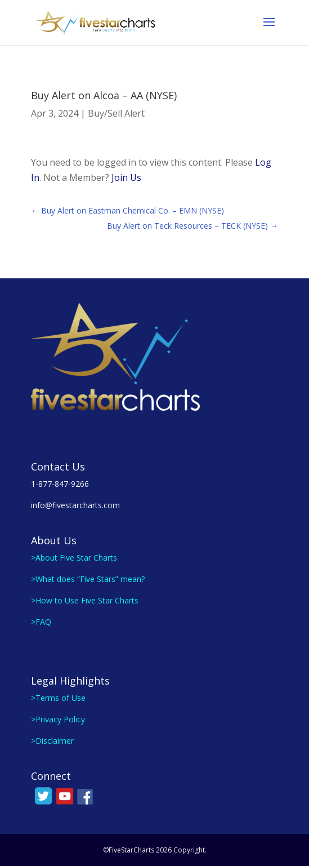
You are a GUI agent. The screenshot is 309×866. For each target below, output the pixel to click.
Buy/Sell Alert (116, 113)
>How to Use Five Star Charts (84, 600)
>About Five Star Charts (74, 557)
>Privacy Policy (58, 719)
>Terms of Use (58, 697)
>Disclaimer (52, 740)
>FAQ (41, 621)
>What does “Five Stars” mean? (88, 579)
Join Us (126, 177)
